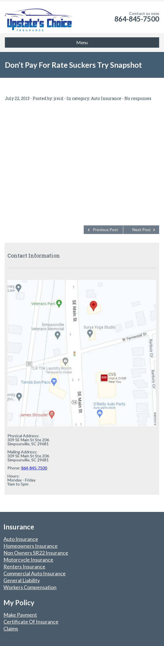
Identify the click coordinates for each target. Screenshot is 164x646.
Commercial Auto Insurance (34, 573)
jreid (58, 98)
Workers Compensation (29, 587)
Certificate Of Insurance (30, 621)
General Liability (21, 580)
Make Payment (20, 615)
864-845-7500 (136, 19)
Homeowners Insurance (30, 546)
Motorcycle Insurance (28, 559)
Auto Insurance (106, 98)
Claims (10, 628)
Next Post (141, 229)
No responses (137, 98)
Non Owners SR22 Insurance (35, 553)
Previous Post (105, 229)
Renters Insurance (24, 566)
